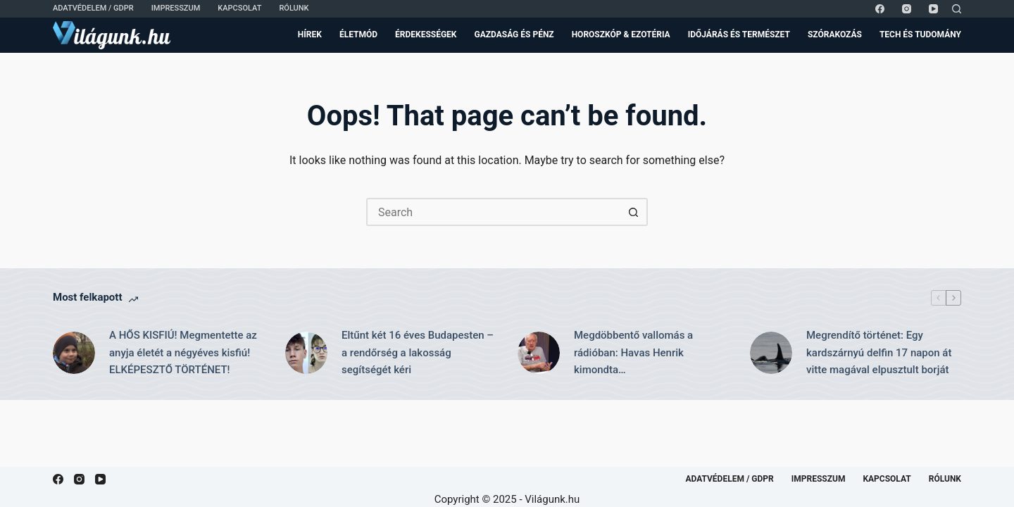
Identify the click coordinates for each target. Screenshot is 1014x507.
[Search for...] (493, 212)
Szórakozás (835, 34)
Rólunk (293, 8)
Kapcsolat (239, 8)
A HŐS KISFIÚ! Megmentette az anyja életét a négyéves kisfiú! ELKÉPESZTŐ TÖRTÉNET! (183, 353)
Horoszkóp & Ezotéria (621, 34)
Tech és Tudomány (920, 34)
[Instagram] (906, 8)
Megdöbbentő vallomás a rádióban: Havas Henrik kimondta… (633, 353)
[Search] (956, 8)
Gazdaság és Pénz (514, 34)
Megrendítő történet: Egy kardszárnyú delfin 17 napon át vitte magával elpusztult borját (878, 353)
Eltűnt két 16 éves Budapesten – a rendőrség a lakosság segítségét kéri (418, 353)
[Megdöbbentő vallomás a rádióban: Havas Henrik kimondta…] (539, 353)
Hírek (310, 34)
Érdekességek (425, 34)
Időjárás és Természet (739, 34)
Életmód (358, 34)
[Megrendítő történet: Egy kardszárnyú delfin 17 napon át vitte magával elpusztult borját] (771, 353)
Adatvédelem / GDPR (93, 8)
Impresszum (176, 8)
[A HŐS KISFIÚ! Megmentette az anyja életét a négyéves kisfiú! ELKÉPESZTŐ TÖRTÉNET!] (74, 353)
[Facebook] (879, 8)
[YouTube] (933, 8)
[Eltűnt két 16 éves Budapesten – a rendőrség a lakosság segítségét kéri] (306, 353)
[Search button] (634, 212)
